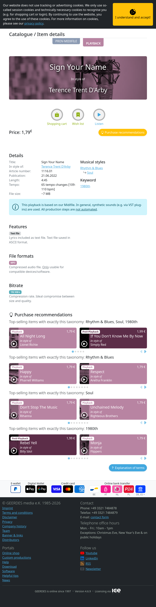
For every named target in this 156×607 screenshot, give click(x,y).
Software (8, 571)
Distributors (10, 540)
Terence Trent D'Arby (56, 166)
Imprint (7, 508)
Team (6, 531)
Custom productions (16, 558)
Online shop (10, 553)
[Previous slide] (141, 351)
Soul (90, 173)
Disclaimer (9, 517)
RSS (88, 564)
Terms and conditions (17, 513)
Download (9, 567)
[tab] (73, 352)
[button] (66, 41)
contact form (100, 517)
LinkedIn (92, 558)
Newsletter (93, 569)
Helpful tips (10, 576)
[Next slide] (145, 351)
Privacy (7, 522)
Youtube (91, 553)
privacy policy (33, 23)
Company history (14, 526)
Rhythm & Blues (91, 168)
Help (5, 562)
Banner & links (12, 535)
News (6, 580)
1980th (85, 186)
